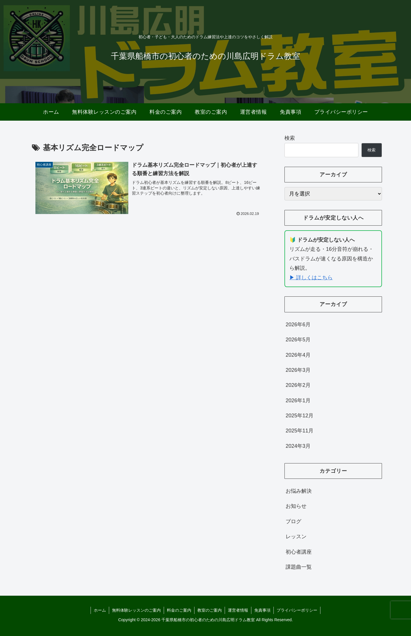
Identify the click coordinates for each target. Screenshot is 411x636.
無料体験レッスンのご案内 (136, 610)
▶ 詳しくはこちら (311, 277)
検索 (289, 138)
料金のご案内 (179, 610)
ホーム (100, 610)
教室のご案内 (209, 610)
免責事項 (262, 610)
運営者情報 (238, 610)
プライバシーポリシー (297, 610)
